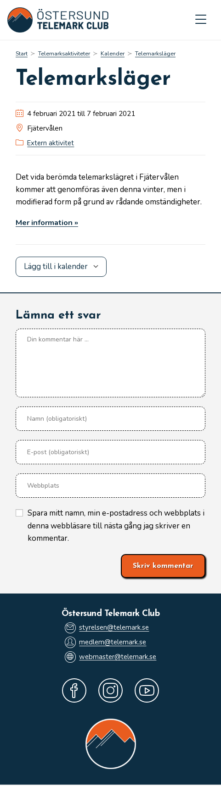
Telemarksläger (156, 54)
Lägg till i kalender (56, 266)
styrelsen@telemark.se (106, 627)
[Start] (22, 54)
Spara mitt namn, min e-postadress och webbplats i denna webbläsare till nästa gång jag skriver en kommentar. (116, 526)
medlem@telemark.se (105, 643)
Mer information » (48, 222)
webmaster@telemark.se (110, 657)
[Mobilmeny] (200, 20)
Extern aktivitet (51, 143)
